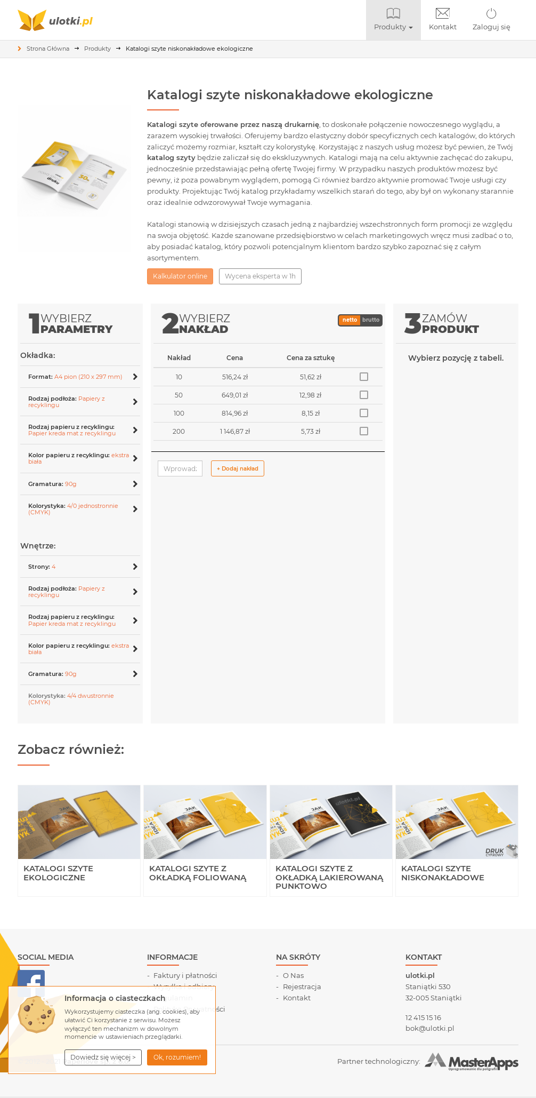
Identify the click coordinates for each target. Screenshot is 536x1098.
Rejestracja (302, 986)
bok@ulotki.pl (429, 1028)
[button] (103, 1057)
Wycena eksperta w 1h (260, 276)
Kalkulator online (180, 276)
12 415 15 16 (423, 1017)
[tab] (80, 376)
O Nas (293, 975)
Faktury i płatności (185, 975)
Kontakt (443, 19)
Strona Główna (48, 48)
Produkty (97, 48)
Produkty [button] (397, 19)
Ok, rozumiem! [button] (177, 1057)
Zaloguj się (491, 19)
